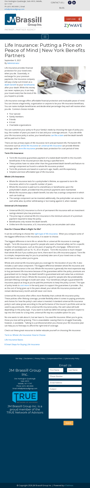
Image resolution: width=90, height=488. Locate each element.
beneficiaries (29, 84)
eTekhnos (68, 485)
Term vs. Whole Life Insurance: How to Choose (25, 335)
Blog (61, 8)
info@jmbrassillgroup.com (14, 9)
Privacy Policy (40, 358)
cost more (24, 285)
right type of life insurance (46, 234)
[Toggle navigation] (45, 36)
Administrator (13, 63)
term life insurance (27, 148)
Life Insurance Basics (14, 339)
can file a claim (57, 135)
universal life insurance (51, 145)
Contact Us (57, 2)
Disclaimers (28, 358)
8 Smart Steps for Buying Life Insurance (22, 344)
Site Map (18, 358)
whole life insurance (29, 145)
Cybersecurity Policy (71, 358)
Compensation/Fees (54, 358)
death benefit (10, 84)
